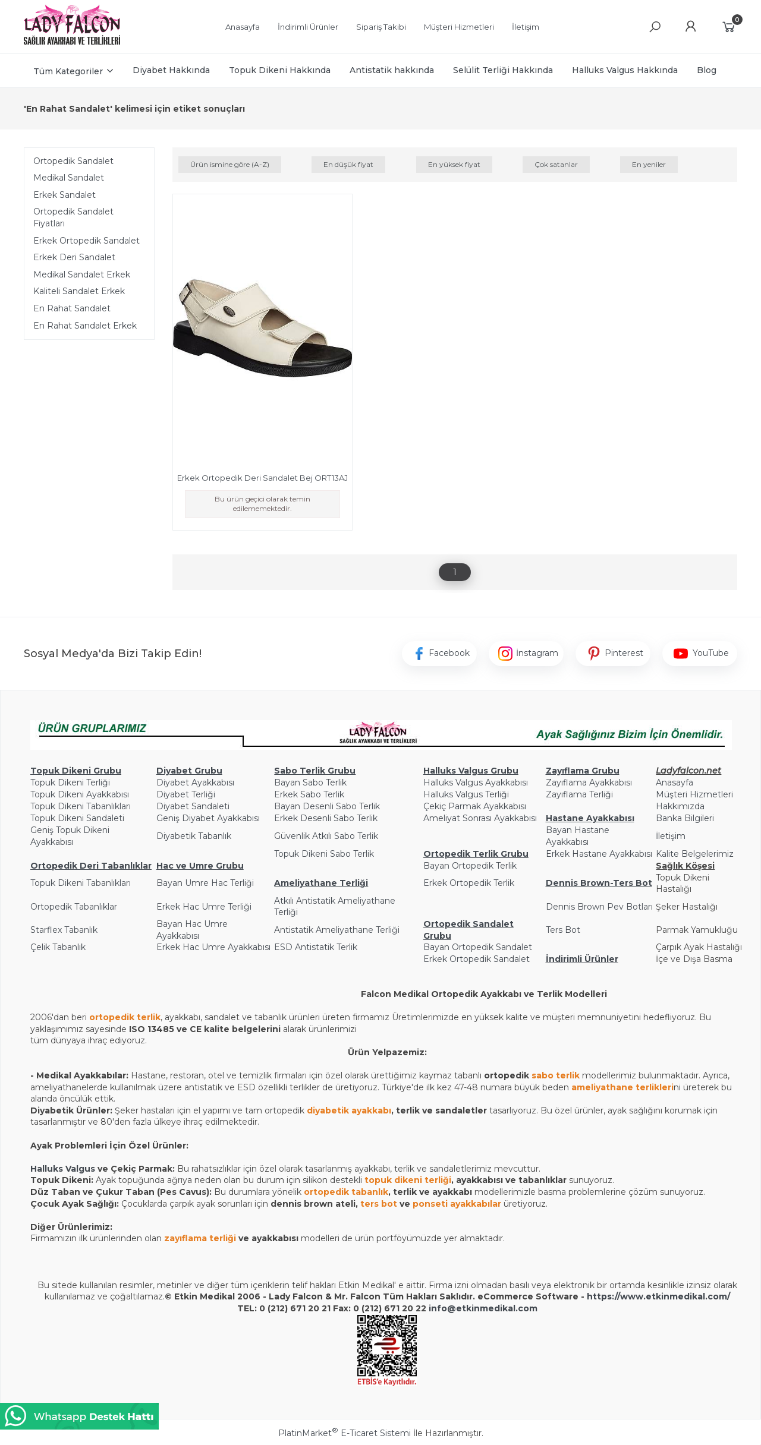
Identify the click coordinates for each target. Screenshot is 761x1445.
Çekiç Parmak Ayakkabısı (474, 806)
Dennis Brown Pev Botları (599, 906)
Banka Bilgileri (685, 818)
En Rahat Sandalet (72, 308)
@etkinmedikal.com (492, 1308)
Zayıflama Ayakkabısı (589, 782)
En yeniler (649, 164)
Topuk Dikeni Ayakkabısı (79, 794)
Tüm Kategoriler (68, 71)
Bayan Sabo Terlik (310, 782)
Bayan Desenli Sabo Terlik (327, 806)
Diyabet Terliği (185, 794)
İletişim (670, 836)
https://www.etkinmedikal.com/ (658, 1296)
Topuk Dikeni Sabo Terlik (324, 853)
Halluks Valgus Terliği (466, 794)
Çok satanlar (556, 164)
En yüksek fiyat (454, 164)
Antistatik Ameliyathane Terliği (337, 930)
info (438, 1308)
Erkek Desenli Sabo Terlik (326, 818)
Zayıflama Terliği (579, 794)
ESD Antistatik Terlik (315, 947)
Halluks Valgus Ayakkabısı (475, 782)
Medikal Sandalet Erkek (81, 274)
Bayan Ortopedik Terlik (470, 865)
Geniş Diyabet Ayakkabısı (208, 818)
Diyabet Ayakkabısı (195, 782)
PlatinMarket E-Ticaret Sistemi (344, 1433)
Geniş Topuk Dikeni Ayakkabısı (69, 836)
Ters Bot (563, 930)
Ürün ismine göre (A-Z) (229, 164)
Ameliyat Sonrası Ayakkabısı (480, 818)
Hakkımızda (680, 806)
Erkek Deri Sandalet (74, 257)
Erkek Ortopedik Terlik (468, 883)
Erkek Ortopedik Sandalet (86, 240)
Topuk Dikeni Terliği (70, 782)
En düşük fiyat (348, 164)
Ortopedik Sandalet (73, 161)
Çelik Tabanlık (58, 947)
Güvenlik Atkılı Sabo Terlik (326, 836)
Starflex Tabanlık (64, 930)
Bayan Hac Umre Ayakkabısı (192, 930)
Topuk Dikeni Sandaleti (77, 818)
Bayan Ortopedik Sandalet (477, 947)
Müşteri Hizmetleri (694, 794)
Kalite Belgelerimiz (695, 853)
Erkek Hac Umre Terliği (203, 906)
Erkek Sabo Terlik (309, 794)
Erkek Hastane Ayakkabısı (599, 853)
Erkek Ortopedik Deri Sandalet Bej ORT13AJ (262, 477)
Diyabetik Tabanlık (193, 836)
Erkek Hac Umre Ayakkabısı (213, 947)
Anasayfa (674, 782)
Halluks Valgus (62, 1168)
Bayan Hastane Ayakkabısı (577, 836)
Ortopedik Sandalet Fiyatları (73, 217)
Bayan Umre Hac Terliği (205, 883)
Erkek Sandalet (64, 195)
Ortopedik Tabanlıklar (73, 906)
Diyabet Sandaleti (192, 806)
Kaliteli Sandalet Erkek (79, 291)
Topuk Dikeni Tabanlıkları (80, 806)
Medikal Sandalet (68, 177)
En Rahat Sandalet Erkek (85, 325)
